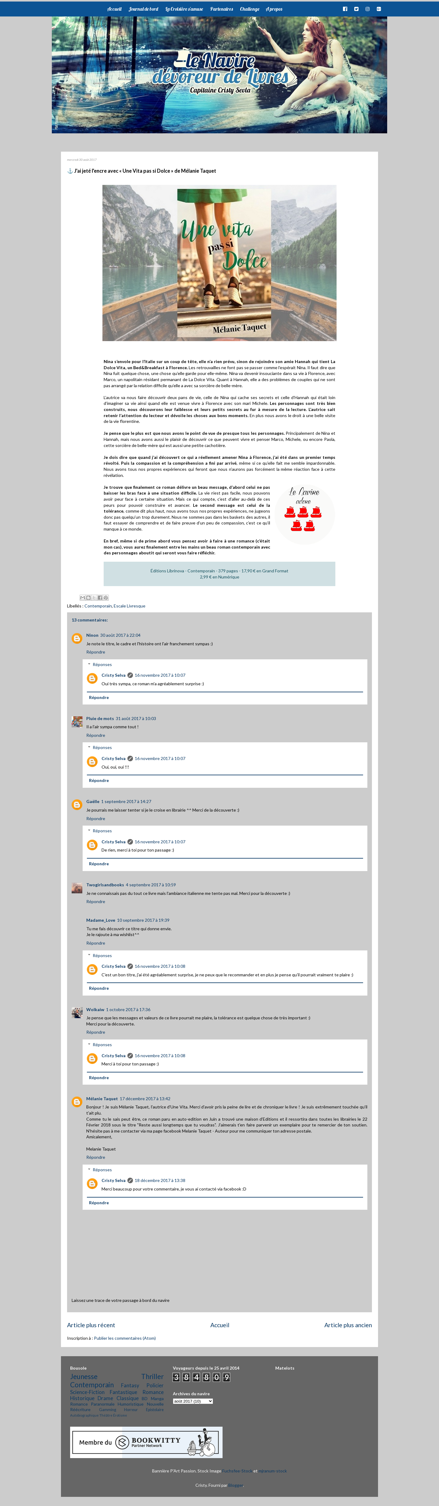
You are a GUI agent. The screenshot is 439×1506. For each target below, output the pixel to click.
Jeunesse (84, 1376)
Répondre (95, 651)
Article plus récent (91, 1324)
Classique (127, 1398)
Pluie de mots (100, 718)
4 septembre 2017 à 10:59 (151, 884)
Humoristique (131, 1404)
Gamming (107, 1409)
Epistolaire (155, 1409)
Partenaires (221, 9)
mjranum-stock (273, 1470)
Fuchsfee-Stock (237, 1470)
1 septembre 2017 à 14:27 (126, 801)
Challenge (249, 9)
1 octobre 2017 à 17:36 (128, 1009)
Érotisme (120, 1415)
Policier (155, 1385)
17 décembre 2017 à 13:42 (145, 1098)
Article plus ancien (348, 1324)
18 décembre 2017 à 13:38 (160, 1180)
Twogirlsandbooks (105, 884)
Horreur (131, 1409)
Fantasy (130, 1385)
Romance (153, 1392)
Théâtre (105, 1415)
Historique (82, 1398)
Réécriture (80, 1409)
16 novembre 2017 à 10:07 (160, 675)
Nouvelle (155, 1404)
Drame (105, 1398)
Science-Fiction (87, 1392)
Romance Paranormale (92, 1404)
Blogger (235, 1485)
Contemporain (98, 605)
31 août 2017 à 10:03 (136, 718)
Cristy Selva (114, 675)
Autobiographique (84, 1415)
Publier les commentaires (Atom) (125, 1338)
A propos (274, 9)
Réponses (102, 664)
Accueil (114, 9)
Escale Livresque (129, 605)
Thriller (152, 1376)
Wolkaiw (95, 1009)
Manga (157, 1398)
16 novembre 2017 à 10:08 (160, 966)
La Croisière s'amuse (184, 9)
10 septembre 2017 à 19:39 (143, 920)
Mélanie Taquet (102, 1098)
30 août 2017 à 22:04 (120, 635)
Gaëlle (92, 801)
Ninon (92, 635)
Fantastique (123, 1392)
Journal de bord (143, 9)
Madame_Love (100, 920)
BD (145, 1398)
